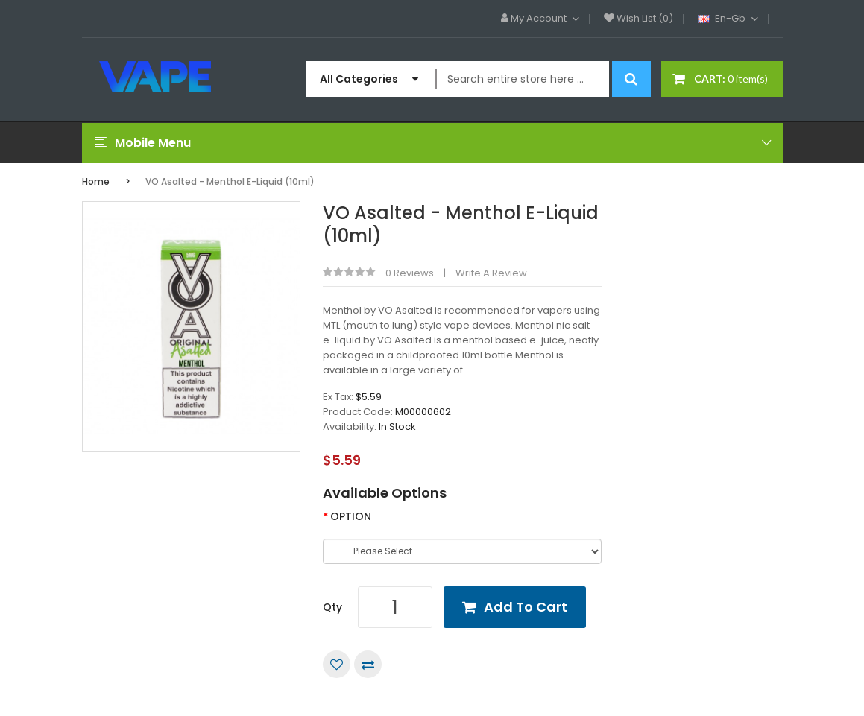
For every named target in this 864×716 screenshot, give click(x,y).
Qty (332, 607)
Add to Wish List (336, 664)
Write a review (491, 273)
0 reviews (409, 273)
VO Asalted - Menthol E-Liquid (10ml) (230, 181)
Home (96, 181)
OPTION (350, 516)
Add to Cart (525, 607)
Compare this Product (368, 664)
